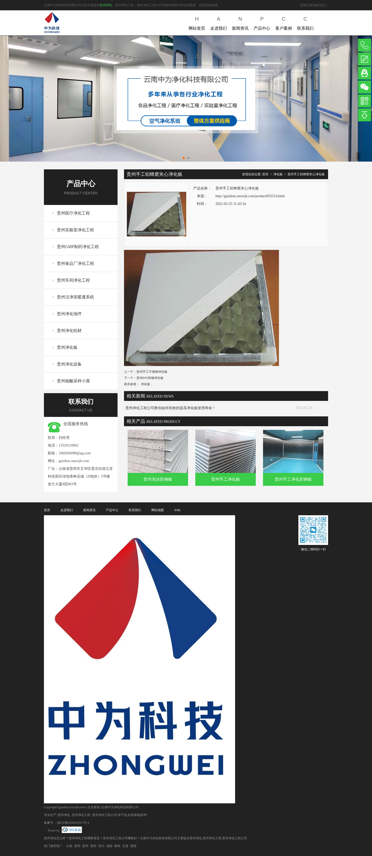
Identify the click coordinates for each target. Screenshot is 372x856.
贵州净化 (106, 5)
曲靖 (117, 846)
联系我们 (305, 22)
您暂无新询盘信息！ (314, 5)
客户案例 (283, 22)
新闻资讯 (240, 22)
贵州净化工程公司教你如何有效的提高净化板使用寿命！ (170, 408)
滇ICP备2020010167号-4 (73, 823)
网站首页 (197, 22)
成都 (109, 846)
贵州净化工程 (81, 815)
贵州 (85, 846)
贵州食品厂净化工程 (75, 263)
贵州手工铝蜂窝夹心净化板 (306, 174)
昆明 (77, 846)
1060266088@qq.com (75, 453)
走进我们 (218, 22)
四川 (101, 846)
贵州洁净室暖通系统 (75, 297)
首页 (265, 174)
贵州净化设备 (69, 364)
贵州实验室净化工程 (75, 230)
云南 (69, 846)
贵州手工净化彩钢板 (293, 479)
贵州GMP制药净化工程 (78, 246)
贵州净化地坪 (69, 314)
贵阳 (93, 846)
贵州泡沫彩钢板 (157, 479)
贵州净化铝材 (69, 330)
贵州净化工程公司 (104, 815)
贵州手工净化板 (225, 479)
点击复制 (93, 807)
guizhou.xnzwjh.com (74, 461)
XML (177, 510)
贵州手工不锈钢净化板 (151, 372)
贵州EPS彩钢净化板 (150, 378)
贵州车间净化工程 (73, 280)
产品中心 (262, 22)
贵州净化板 (67, 347)
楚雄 (133, 846)
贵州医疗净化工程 (73, 213)
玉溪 (125, 846)
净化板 (278, 174)
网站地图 (157, 510)
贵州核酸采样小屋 (73, 381)
